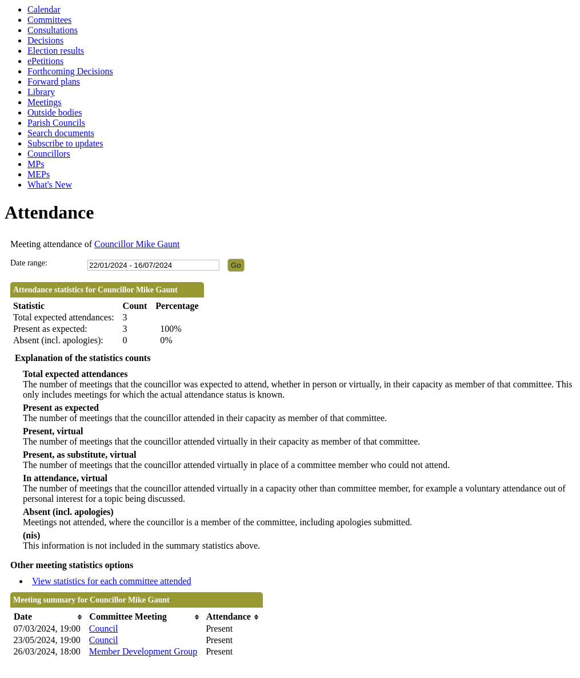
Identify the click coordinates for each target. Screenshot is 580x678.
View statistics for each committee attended (111, 581)
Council (103, 628)
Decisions (45, 40)
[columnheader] (48, 617)
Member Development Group (143, 651)
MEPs (38, 174)
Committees (49, 20)
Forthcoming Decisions (70, 71)
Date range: (28, 263)
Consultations (52, 30)
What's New (49, 184)
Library (41, 92)
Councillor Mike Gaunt (136, 244)
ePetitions (45, 61)
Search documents (60, 133)
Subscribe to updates (65, 143)
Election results (55, 50)
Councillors (48, 153)
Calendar (44, 9)
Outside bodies (54, 112)
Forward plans (53, 81)
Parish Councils (56, 123)
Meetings (44, 102)
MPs (35, 164)
